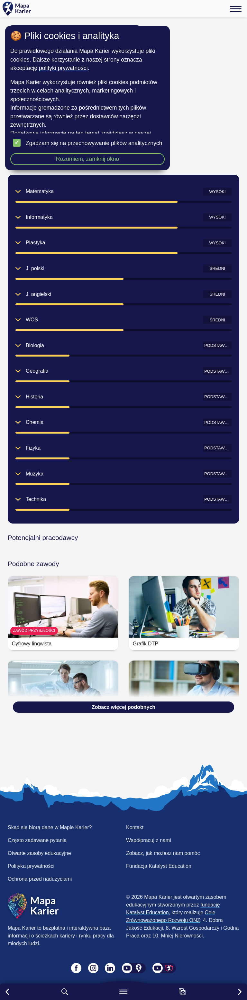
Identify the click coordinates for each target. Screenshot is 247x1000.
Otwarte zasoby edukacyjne (39, 853)
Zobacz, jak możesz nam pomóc (163, 853)
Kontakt (134, 827)
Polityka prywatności (31, 866)
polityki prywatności (63, 68)
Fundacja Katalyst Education (158, 866)
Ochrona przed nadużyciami (40, 879)
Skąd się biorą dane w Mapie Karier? (50, 827)
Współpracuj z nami (148, 840)
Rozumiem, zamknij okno (87, 159)
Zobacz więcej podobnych (123, 707)
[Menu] (235, 8)
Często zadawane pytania (37, 840)
